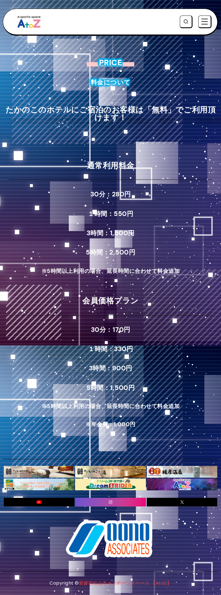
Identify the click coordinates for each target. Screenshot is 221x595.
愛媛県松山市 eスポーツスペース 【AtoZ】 (125, 583)
